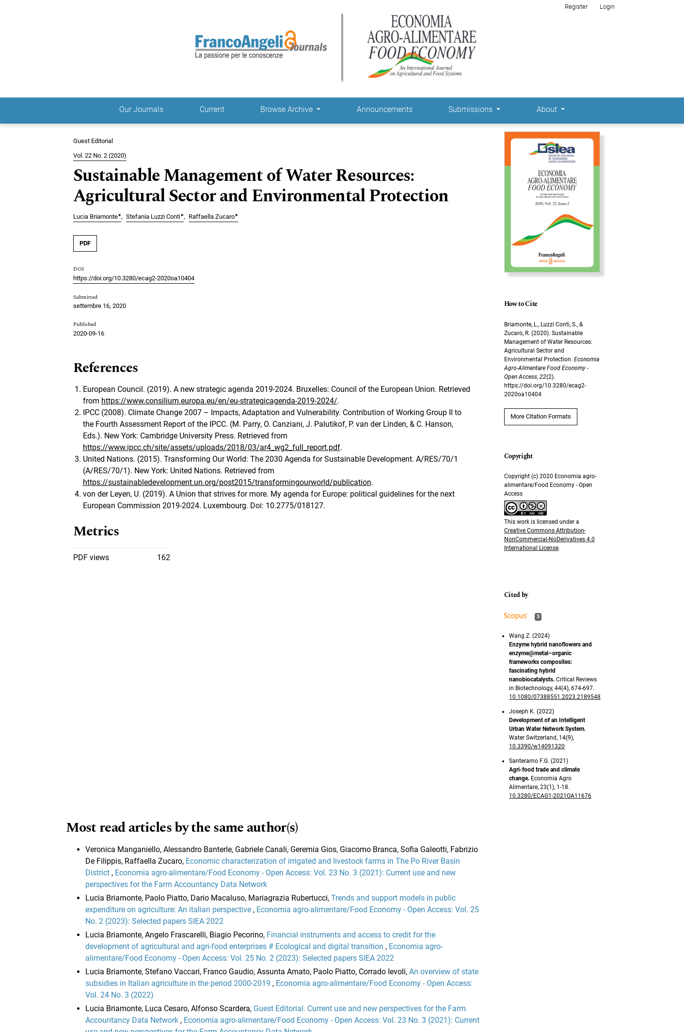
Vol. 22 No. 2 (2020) (100, 155)
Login (607, 6)
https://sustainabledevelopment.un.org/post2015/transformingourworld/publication (227, 482)
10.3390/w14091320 (537, 746)
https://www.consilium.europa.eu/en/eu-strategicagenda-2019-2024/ (219, 400)
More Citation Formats (540, 416)
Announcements (385, 109)
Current (212, 109)
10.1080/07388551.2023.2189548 (555, 696)
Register (576, 6)
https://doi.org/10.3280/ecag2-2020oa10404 (133, 278)
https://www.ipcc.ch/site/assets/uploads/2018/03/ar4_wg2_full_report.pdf (211, 447)
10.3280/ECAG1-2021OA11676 (550, 795)
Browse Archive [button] (287, 109)
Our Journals (141, 109)
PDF (85, 243)
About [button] (548, 109)
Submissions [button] (471, 109)
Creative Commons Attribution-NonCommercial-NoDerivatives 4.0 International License (549, 539)
